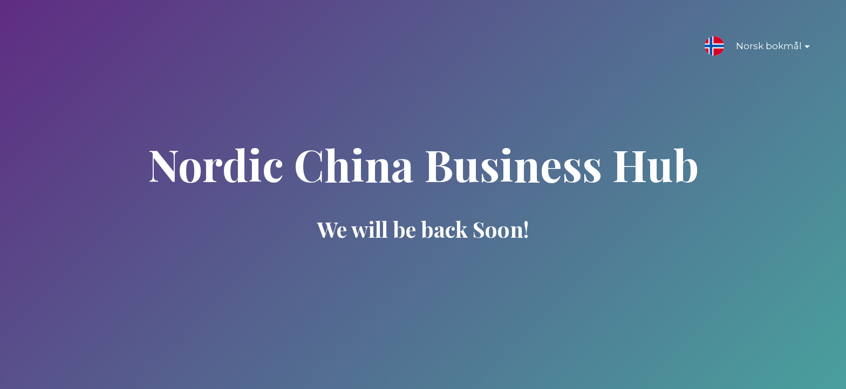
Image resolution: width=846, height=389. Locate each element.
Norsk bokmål (764, 48)
